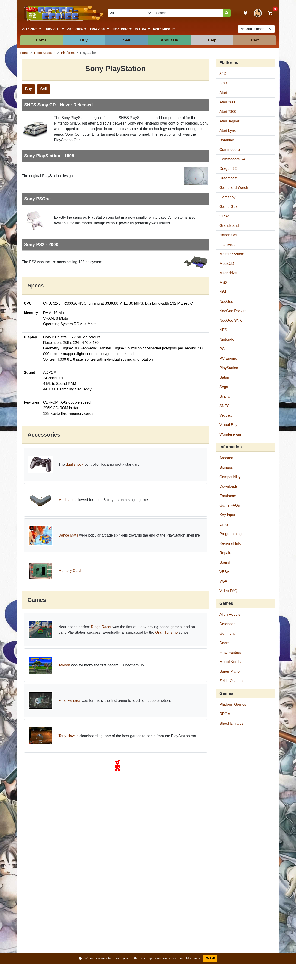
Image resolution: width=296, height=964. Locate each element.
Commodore (229, 150)
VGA (223, 581)
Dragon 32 (228, 169)
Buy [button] (84, 40)
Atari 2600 (227, 102)
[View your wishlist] (245, 13)
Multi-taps (66, 500)
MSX (223, 282)
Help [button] (212, 40)
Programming (230, 534)
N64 (222, 292)
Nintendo (226, 339)
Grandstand (229, 226)
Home (41, 40)
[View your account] (258, 13)
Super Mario (229, 671)
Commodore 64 (232, 159)
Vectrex (225, 415)
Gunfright (227, 633)
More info (193, 958)
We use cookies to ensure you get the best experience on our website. (139, 958)
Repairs (225, 553)
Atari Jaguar (229, 121)
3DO (223, 83)
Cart (255, 40)
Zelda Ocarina (231, 681)
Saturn (224, 377)
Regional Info (230, 543)
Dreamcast (228, 178)
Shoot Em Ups (231, 723)
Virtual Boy (228, 425)
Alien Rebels (229, 614)
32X (222, 74)
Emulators (227, 496)
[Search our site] (188, 13)
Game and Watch (233, 188)
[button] (32, 29)
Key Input (227, 515)
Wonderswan (230, 434)
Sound (224, 562)
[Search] (227, 13)
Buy (28, 89)
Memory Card (69, 571)
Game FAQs (229, 505)
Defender (227, 624)
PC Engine (228, 358)
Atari (223, 93)
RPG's (224, 714)
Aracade (226, 458)
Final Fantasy (69, 700)
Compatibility (230, 477)
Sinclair (225, 396)
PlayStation (228, 368)
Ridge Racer (101, 627)
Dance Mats (68, 535)
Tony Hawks (68, 736)
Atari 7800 (227, 112)
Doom (224, 643)
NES (223, 330)
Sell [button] (126, 40)
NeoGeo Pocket (232, 311)
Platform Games (232, 704)
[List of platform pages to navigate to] (256, 29)
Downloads (228, 486)
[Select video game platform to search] (131, 13)
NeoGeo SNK (230, 320)
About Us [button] (169, 40)
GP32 (224, 216)
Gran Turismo (166, 632)
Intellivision (228, 244)
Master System (231, 254)
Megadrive (228, 273)
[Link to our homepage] (62, 13)
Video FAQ (228, 591)
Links (223, 524)
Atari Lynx (227, 131)
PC (222, 349)
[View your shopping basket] (270, 13)
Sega (223, 387)
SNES (224, 406)
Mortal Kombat (231, 662)
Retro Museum (164, 29)
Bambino (226, 140)
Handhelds (228, 235)
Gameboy (227, 197)
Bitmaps (226, 467)
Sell (43, 89)
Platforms (68, 53)
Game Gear (229, 207)
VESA (224, 572)
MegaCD (226, 263)
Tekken (64, 665)
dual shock (75, 464)
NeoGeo (226, 301)
